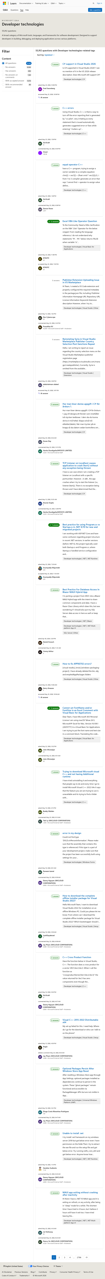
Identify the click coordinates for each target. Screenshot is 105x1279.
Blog (32, 1272)
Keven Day (47, 441)
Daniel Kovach (48, 642)
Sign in (99, 3)
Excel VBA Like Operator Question (80, 221)
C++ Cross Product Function (77, 957)
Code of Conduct (8, 1275)
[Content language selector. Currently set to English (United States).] (13, 1266)
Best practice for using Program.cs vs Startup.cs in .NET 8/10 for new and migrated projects (81, 527)
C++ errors (68, 107)
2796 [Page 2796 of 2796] (79, 1257)
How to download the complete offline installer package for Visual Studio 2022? (80, 898)
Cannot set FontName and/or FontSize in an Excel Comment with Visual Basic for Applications (80, 710)
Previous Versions (21, 1272)
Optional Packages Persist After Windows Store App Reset (78, 1069)
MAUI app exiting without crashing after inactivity (80, 1193)
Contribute (43, 1272)
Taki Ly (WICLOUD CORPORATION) (56, 820)
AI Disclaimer (7, 1272)
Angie (45, 1046)
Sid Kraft (46, 142)
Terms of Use (88, 1272)
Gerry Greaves (48, 688)
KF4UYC (46, 258)
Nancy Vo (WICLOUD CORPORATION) (58, 1241)
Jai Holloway (48, 1232)
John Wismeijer (49, 749)
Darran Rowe (48, 208)
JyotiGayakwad (49, 935)
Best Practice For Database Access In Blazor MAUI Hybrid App (81, 590)
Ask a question (95, 10)
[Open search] (93, 3)
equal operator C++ (73, 164)
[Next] (86, 1257)
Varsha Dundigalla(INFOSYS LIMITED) (57, 450)
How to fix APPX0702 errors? (77, 663)
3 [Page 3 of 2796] (64, 1257)
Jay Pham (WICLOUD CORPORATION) (57, 945)
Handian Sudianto (50, 1168)
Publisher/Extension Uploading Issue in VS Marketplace (81, 281)
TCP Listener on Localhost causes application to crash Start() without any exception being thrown (80, 465)
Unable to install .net (73, 1133)
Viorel (45, 152)
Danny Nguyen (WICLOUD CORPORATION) (53, 881)
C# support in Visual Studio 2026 (79, 63)
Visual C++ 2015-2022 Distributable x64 (80, 1021)
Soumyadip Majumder (51, 567)
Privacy (52, 1272)
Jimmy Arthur (48, 651)
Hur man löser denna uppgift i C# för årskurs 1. (81, 405)
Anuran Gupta (48, 503)
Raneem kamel (48, 871)
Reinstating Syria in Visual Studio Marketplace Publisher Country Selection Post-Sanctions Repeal (79, 341)
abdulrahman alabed (51, 384)
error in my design (72, 833)
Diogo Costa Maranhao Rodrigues (56, 1111)
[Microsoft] (4, 3)
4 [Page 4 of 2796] (70, 1257)
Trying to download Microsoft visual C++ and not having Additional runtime (81, 774)
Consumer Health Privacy (69, 1272)
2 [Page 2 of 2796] (59, 1257)
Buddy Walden (48, 811)
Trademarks (24, 1275)
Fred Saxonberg (49, 88)
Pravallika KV (48, 326)
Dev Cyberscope (49, 317)
